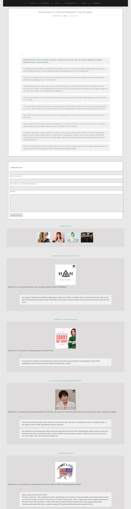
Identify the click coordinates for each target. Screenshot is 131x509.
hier (16, 290)
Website (96, 3)
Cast (57, 3)
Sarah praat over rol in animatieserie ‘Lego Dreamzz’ (65, 11)
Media (84, 3)
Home (32, 3)
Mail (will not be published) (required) (23, 184)
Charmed (45, 3)
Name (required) (15, 176)
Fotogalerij (70, 3)
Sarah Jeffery (74, 16)
